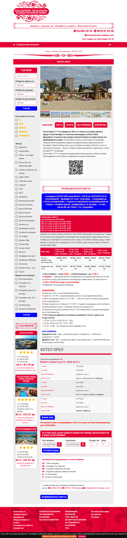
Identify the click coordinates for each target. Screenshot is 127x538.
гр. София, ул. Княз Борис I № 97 (98, 39)
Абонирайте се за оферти (65, 26)
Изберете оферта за (24, 81)
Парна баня (24, 151)
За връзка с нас (47, 26)
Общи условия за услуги (87, 26)
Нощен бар (24, 244)
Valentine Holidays (28, 45)
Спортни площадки (27, 232)
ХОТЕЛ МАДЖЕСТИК (26, 429)
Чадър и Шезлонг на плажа (28, 171)
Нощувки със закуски (25, 284)
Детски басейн (25, 216)
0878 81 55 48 (104, 31)
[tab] (47, 125)
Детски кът (24, 224)
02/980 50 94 (83, 31)
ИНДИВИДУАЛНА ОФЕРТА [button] (54, 497)
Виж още (47, 417)
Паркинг (22, 185)
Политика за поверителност (20, 512)
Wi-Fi (21, 193)
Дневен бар (24, 240)
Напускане (70, 440)
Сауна (21, 272)
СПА (21, 189)
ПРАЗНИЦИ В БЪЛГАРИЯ (71, 512)
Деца (103, 440)
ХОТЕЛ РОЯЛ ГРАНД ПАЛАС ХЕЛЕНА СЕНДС (26, 379)
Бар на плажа (24, 212)
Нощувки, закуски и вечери (27, 292)
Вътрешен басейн (27, 201)
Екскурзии (96, 514)
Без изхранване (26, 279)
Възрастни (93, 440)
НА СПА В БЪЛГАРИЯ (48, 520)
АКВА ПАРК (24, 177)
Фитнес (22, 252)
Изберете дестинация (25, 99)
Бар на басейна (25, 209)
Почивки (95, 517)
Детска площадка (27, 220)
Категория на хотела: (25, 116)
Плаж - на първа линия (26, 157)
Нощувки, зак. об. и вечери (27, 299)
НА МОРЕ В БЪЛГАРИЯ (49, 511)
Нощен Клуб (24, 248)
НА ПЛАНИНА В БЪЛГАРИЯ (46, 515)
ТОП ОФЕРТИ (71, 517)
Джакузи (23, 147)
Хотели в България (100, 511)
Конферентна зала (27, 256)
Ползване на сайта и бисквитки (23, 526)
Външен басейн (26, 205)
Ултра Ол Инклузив (27, 309)
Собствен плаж (25, 181)
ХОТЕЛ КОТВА (26, 333)
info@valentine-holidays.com (99, 35)
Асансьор (23, 264)
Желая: (18, 144)
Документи (34, 26)
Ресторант (23, 236)
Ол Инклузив (24, 305)
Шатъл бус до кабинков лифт (25, 164)
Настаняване (48, 440)
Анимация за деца (27, 228)
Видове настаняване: (25, 275)
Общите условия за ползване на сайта (59, 536)
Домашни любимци (27, 260)
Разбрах (81, 536)
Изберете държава (24, 90)
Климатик (23, 197)
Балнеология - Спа (27, 268)
